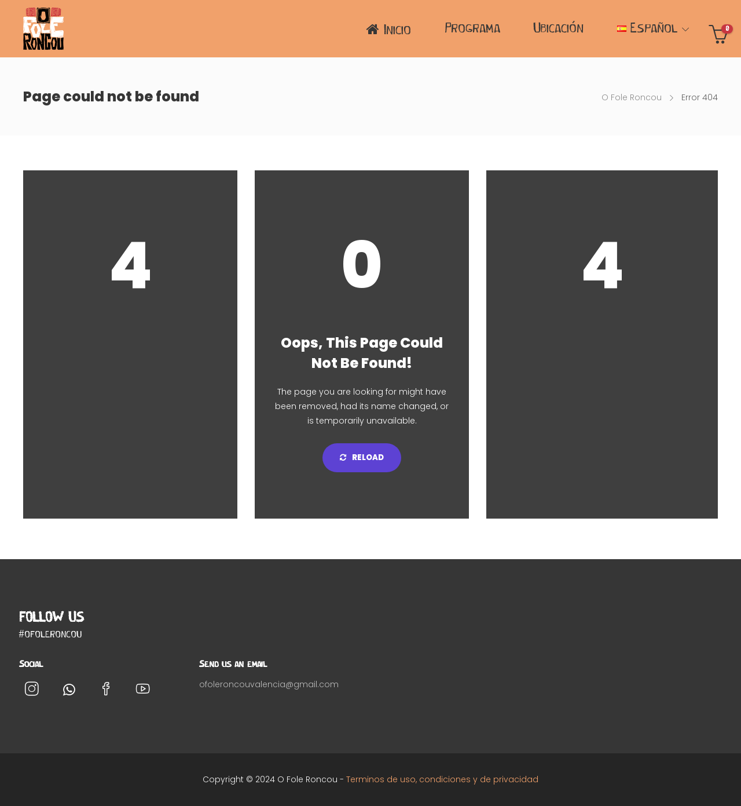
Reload (362, 457)
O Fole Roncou (631, 97)
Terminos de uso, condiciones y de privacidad (442, 779)
